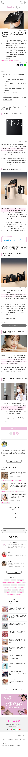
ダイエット (21, 592)
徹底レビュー (4, 60)
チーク (8, 502)
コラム (3, 525)
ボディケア (18, 517)
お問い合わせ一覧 (11, 745)
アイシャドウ (6, 585)
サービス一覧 (4, 745)
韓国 (24, 582)
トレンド (14, 585)
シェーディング (19, 480)
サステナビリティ (19, 745)
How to (3, 502)
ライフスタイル (11, 594)
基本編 (18, 582)
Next (24, 436)
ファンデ (16, 60)
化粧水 (21, 589)
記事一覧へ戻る (14, 461)
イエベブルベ (7, 589)
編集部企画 (20, 580)
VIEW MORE (14, 572)
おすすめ (13, 580)
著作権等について (18, 739)
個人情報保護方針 (10, 739)
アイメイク (4, 517)
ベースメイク (9, 58)
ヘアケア (3, 521)
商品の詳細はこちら (14, 325)
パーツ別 (15, 589)
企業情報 (3, 739)
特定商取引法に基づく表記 (13, 726)
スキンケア (4, 513)
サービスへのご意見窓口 (16, 724)
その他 (17, 525)
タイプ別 (18, 594)
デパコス (11, 60)
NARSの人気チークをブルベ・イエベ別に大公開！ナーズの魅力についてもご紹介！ (14, 239)
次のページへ (14, 428)
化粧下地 (17, 491)
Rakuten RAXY (8, 2)
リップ (6, 587)
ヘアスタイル (13, 587)
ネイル (17, 521)
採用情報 (24, 739)
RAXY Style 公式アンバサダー (8, 480)
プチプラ (21, 587)
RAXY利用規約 (8, 724)
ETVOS (22, 491)
